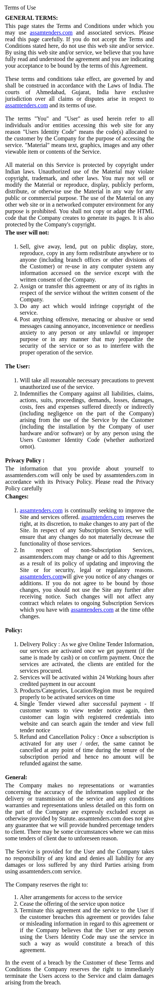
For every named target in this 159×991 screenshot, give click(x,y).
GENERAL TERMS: (31, 18)
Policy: (13, 630)
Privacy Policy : (25, 460)
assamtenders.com (51, 32)
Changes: (17, 496)
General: (16, 777)
